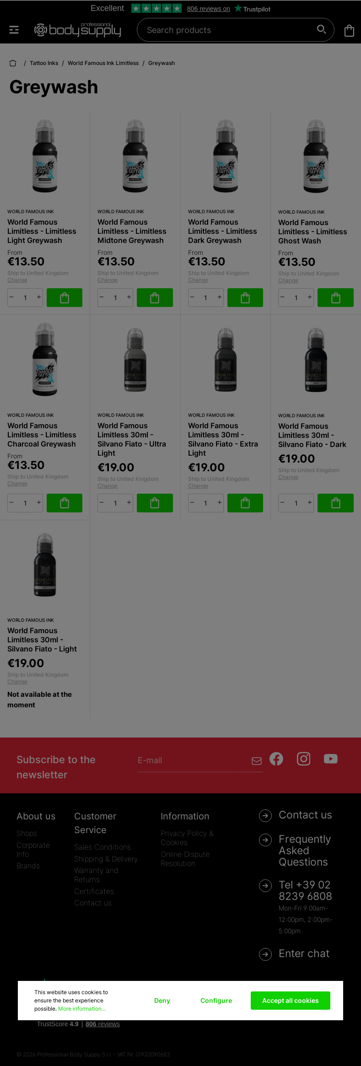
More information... (82, 1008)
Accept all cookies (290, 1000)
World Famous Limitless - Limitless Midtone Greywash (132, 231)
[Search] (322, 29)
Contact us (93, 902)
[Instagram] (304, 758)
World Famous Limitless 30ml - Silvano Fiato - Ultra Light (131, 439)
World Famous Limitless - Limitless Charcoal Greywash (41, 434)
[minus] (11, 297)
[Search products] (230, 29)
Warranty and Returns (96, 875)
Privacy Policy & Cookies (187, 838)
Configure (216, 1000)
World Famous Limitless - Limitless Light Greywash (41, 231)
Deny (162, 1000)
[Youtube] (331, 758)
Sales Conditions (102, 846)
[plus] (39, 297)
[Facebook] (276, 758)
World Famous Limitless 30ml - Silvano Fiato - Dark (312, 435)
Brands (28, 865)
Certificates (94, 891)
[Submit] (257, 760)
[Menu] (18, 30)
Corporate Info (33, 849)
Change (17, 279)
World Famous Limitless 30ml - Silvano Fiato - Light (42, 639)
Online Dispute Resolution (185, 859)
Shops (26, 833)
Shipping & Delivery (106, 858)
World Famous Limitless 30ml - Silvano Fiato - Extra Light (223, 439)
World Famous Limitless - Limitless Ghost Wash (312, 231)
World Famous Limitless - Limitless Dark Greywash (222, 231)
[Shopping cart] (349, 31)
